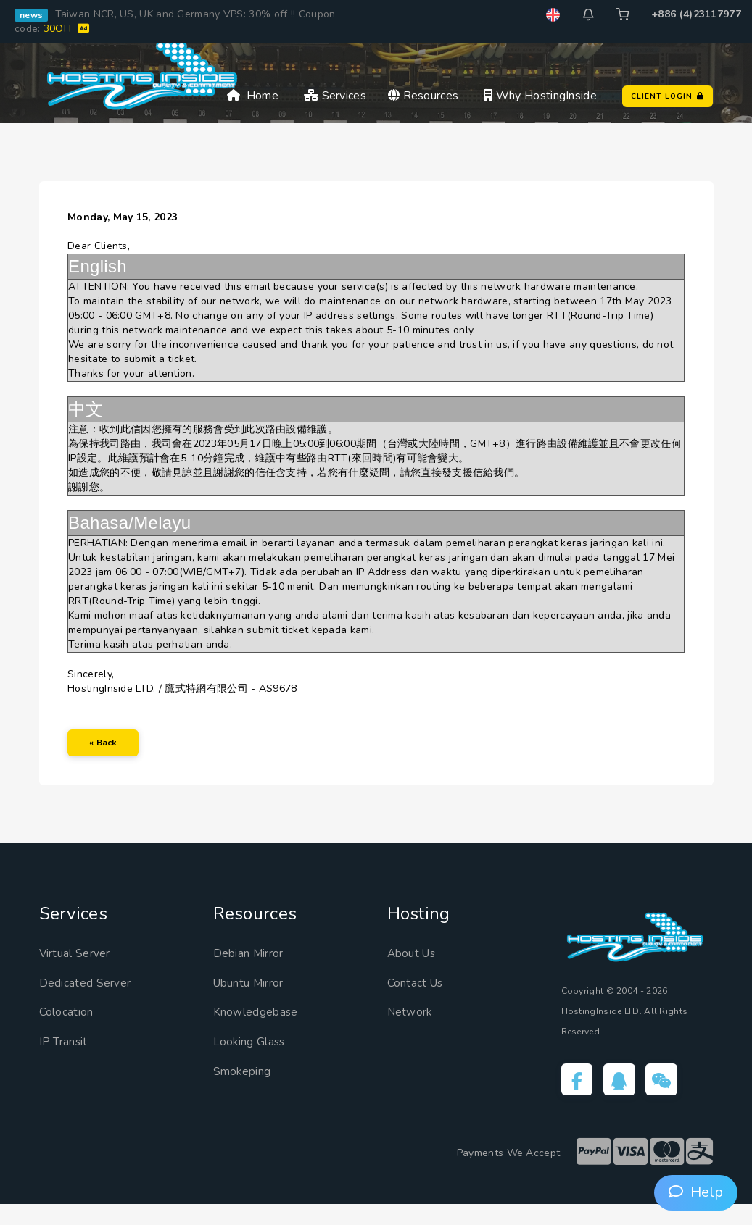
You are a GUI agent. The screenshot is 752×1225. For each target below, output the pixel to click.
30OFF (66, 28)
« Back (111, 753)
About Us (416, 970)
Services (335, 96)
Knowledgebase (262, 1030)
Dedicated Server (92, 1000)
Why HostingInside (540, 96)
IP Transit (67, 1059)
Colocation (70, 1030)
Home (252, 96)
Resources (423, 96)
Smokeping (247, 1089)
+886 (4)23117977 (696, 14)
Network (413, 1030)
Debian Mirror (255, 970)
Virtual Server (82, 970)
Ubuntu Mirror (257, 1000)
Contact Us (420, 1000)
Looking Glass (255, 1059)
